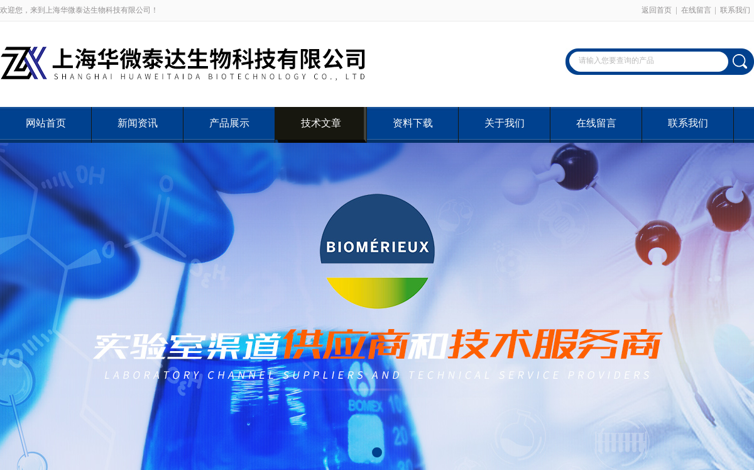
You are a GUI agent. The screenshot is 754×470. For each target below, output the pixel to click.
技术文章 (321, 123)
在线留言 (696, 10)
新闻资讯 (137, 123)
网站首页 (46, 123)
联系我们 (735, 10)
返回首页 (657, 10)
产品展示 (229, 123)
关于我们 (504, 123)
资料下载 (413, 123)
